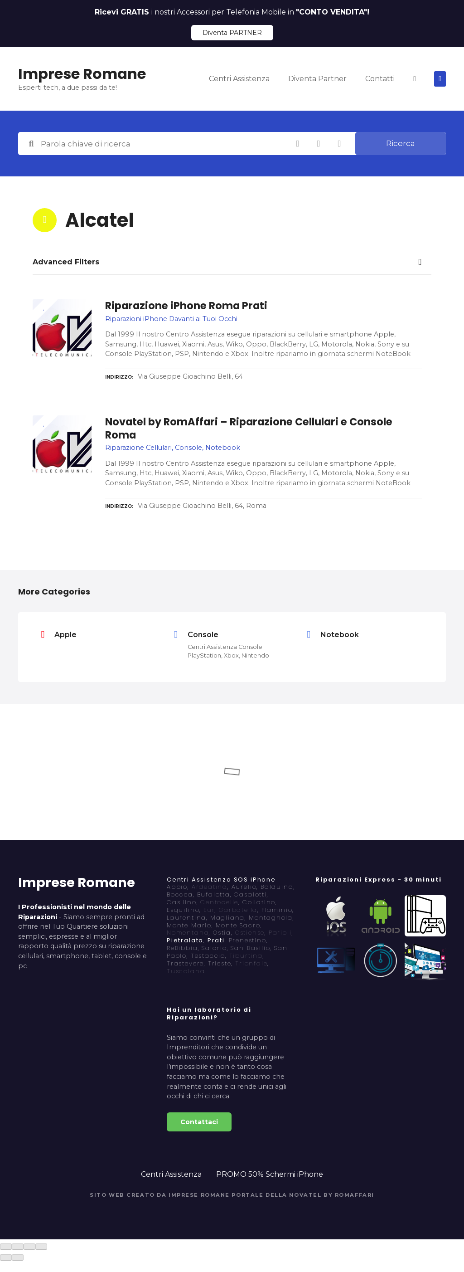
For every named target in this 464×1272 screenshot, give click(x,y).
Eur (209, 910)
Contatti (380, 78)
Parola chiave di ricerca (31, 143)
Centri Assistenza (239, 78)
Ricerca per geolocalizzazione (339, 143)
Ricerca (400, 143)
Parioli (280, 932)
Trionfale (251, 963)
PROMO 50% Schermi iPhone (269, 1174)
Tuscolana (186, 971)
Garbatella (238, 910)
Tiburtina (246, 955)
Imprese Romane (82, 73)
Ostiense (250, 932)
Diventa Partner (317, 78)
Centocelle (219, 902)
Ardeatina (209, 886)
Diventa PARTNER (232, 33)
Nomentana (188, 932)
